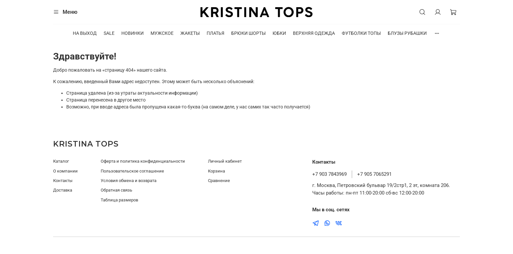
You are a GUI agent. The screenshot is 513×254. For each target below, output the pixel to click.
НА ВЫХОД (85, 33)
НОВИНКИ (132, 33)
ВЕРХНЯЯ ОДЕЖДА (314, 33)
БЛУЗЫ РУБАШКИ (407, 33)
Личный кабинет (225, 161)
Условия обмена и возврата (128, 180)
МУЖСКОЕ (162, 33)
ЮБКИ (279, 33)
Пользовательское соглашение (132, 171)
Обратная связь (116, 190)
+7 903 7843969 (329, 174)
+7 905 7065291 (374, 174)
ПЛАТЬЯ (215, 33)
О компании (65, 171)
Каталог (61, 161)
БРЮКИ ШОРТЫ (248, 33)
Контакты (62, 180)
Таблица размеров (119, 199)
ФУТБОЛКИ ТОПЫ (361, 33)
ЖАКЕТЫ (190, 33)
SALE (109, 33)
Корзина (216, 171)
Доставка (62, 190)
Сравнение (219, 180)
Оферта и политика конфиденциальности (143, 161)
